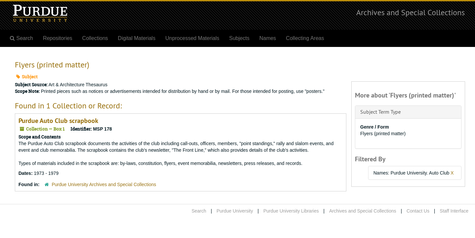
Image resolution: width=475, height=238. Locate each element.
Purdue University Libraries (291, 211)
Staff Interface (454, 211)
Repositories (57, 38)
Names (267, 38)
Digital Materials (136, 38)
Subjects (239, 38)
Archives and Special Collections (410, 12)
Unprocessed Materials (192, 38)
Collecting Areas (305, 38)
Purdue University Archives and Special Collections (104, 184)
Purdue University (234, 211)
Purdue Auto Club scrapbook (58, 120)
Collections (95, 38)
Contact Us (417, 211)
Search (199, 211)
